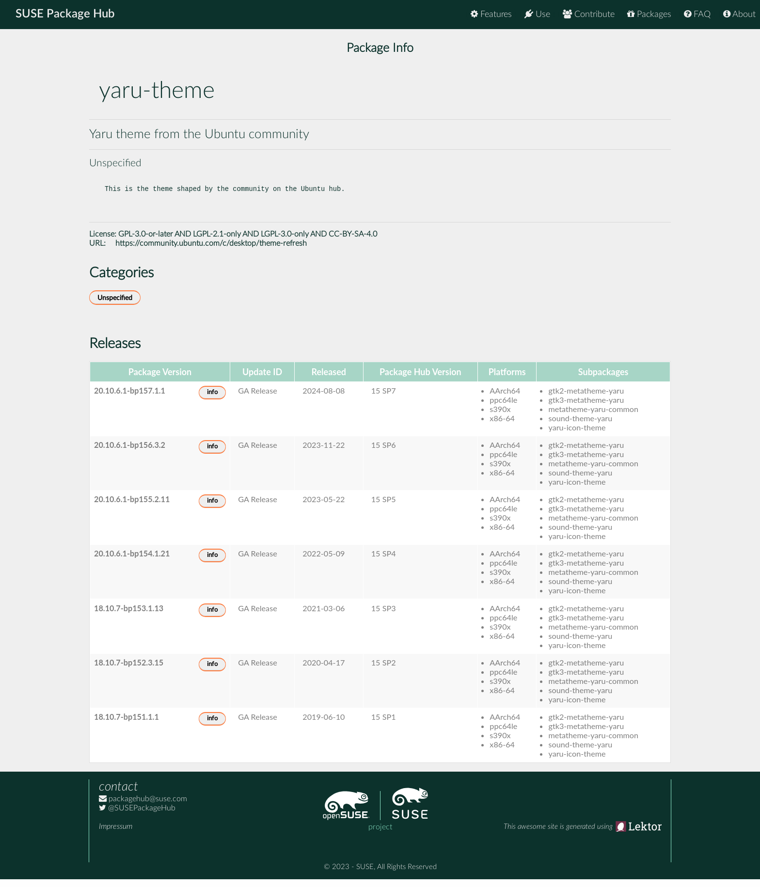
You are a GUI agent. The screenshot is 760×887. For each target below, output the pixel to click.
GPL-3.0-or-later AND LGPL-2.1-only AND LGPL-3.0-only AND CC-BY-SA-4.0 (247, 242)
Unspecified (114, 305)
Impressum (115, 834)
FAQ (697, 14)
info (212, 400)
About (739, 14)
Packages (649, 14)
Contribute (589, 14)
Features (491, 14)
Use (537, 14)
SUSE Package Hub (65, 14)
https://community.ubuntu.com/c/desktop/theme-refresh (211, 251)
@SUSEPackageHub (137, 816)
